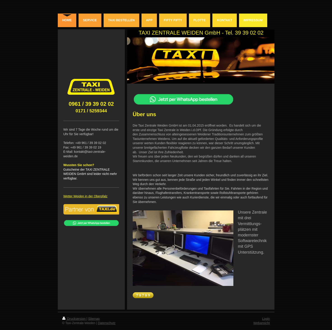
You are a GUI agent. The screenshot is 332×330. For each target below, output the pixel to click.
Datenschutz (107, 323)
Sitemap (94, 319)
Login (266, 319)
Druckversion (74, 319)
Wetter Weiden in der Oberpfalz (85, 196)
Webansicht (261, 323)
